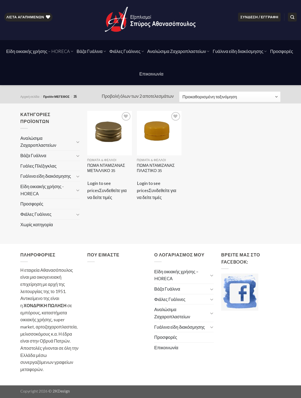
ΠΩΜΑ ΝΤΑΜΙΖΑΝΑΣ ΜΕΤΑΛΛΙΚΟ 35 (106, 168)
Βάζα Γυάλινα (91, 51)
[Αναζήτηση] (292, 17)
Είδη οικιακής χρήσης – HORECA (39, 51)
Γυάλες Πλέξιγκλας (38, 166)
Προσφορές (281, 51)
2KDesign (61, 391)
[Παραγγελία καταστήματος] (230, 96)
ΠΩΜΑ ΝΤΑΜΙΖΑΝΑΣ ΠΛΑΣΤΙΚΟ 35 (156, 168)
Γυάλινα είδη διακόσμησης (240, 51)
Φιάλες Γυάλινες (126, 51)
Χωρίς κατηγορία (36, 224)
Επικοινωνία (151, 73)
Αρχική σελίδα (29, 97)
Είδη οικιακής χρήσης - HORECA (42, 190)
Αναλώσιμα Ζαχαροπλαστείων (178, 51)
